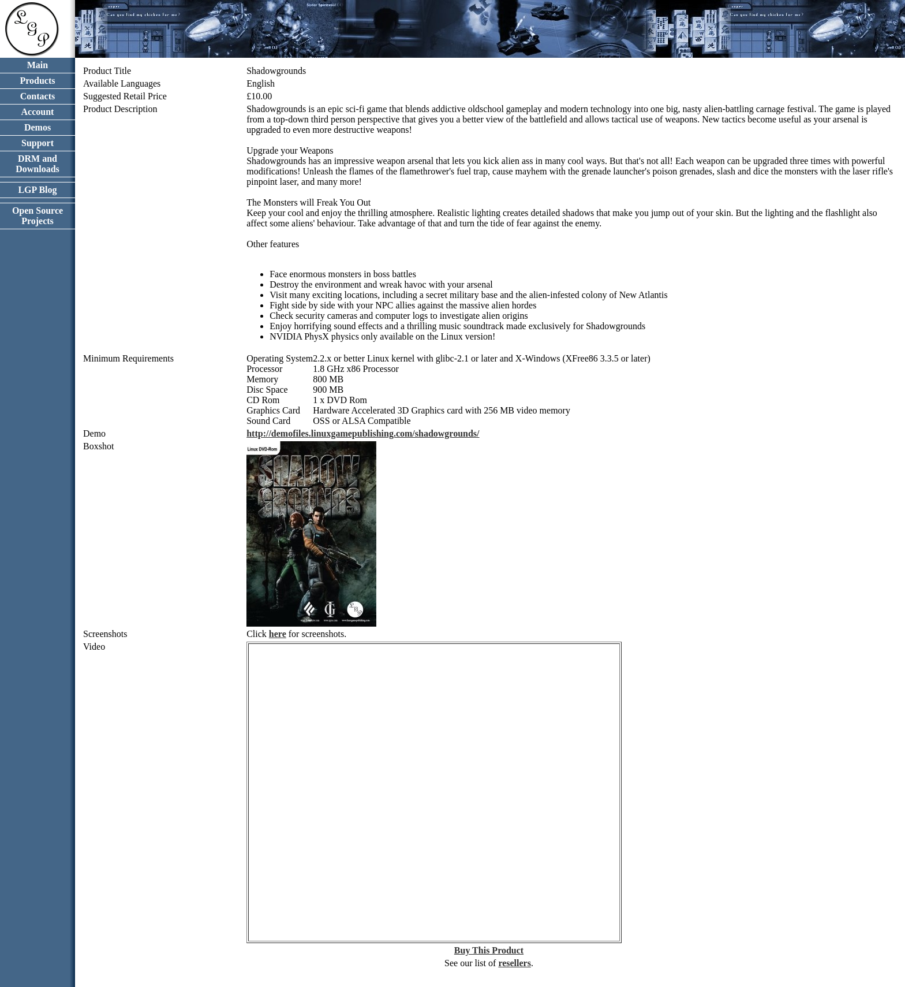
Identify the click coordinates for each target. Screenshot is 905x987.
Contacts (37, 96)
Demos (37, 127)
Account (37, 112)
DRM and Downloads (37, 164)
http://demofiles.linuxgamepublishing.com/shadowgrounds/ (362, 433)
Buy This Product (488, 950)
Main (37, 65)
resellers (514, 963)
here (277, 634)
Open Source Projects (37, 216)
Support (37, 143)
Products (37, 80)
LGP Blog (37, 190)
